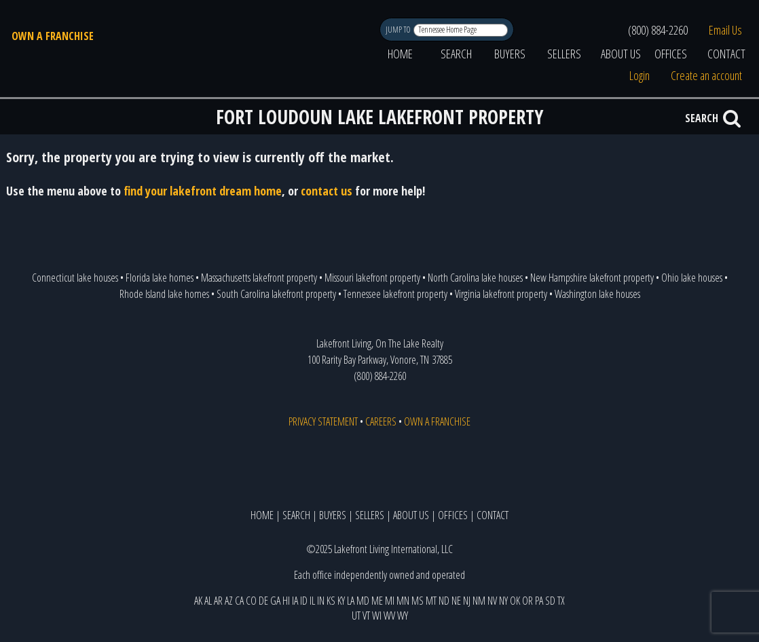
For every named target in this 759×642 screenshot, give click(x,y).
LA (350, 600)
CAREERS (380, 421)
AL (208, 600)
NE (456, 600)
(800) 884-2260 (658, 30)
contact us (326, 191)
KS (331, 600)
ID (304, 600)
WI (377, 615)
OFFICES (670, 53)
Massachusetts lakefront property (259, 277)
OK (515, 600)
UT (356, 615)
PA (539, 600)
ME (377, 600)
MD (362, 600)
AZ (229, 600)
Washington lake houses (597, 293)
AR (218, 600)
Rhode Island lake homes (164, 293)
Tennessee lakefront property (395, 293)
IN (321, 600)
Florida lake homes (159, 277)
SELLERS (564, 53)
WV (389, 615)
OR (527, 600)
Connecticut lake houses (75, 277)
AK (198, 600)
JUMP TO (399, 29)
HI (286, 600)
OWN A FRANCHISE (53, 36)
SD (550, 600)
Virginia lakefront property (501, 293)
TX (561, 600)
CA (239, 600)
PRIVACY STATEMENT (323, 421)
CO (251, 600)
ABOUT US (621, 53)
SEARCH (456, 53)
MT (431, 600)
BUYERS (509, 53)
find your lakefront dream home (203, 191)
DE (263, 600)
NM (479, 600)
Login (639, 75)
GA (275, 600)
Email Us (725, 30)
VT (366, 615)
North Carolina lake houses (475, 277)
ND (444, 600)
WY (402, 615)
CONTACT (726, 53)
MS (417, 600)
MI (389, 600)
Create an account (706, 75)
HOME (400, 53)
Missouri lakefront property (372, 277)
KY (341, 600)
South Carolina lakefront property (276, 293)
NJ (466, 600)
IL (312, 600)
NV (492, 600)
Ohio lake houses (691, 277)
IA (295, 600)
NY (503, 600)
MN (402, 600)
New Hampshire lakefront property (592, 277)
